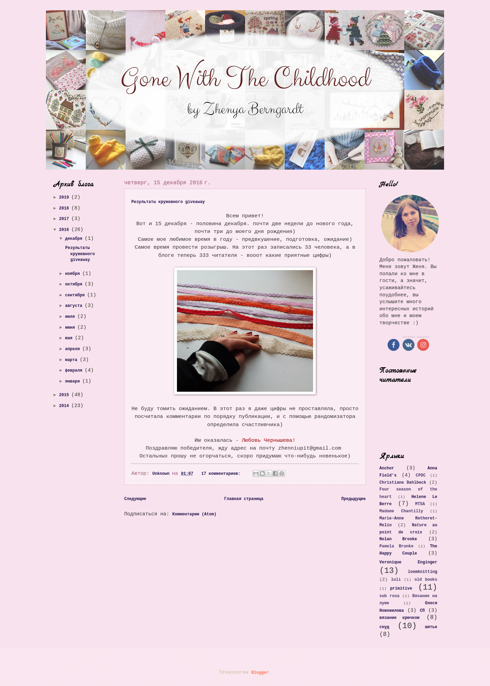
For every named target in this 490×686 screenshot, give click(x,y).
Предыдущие (353, 499)
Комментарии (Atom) (194, 514)
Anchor (386, 468)
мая (70, 338)
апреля (73, 349)
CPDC (421, 475)
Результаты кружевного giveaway (168, 202)
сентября (76, 295)
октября (75, 284)
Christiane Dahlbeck (402, 482)
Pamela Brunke (396, 546)
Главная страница (243, 499)
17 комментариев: (222, 473)
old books (425, 579)
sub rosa (389, 596)
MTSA (420, 504)
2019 (65, 197)
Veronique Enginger (408, 562)
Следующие (135, 499)
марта (72, 360)
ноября (73, 273)
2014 (65, 406)
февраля (75, 370)
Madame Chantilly (401, 511)
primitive (401, 588)
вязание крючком (399, 617)
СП (422, 610)
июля (71, 316)
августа (75, 305)
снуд (384, 627)
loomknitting (422, 572)
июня (71, 327)
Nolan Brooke (398, 539)
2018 (65, 208)
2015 (65, 395)
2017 (65, 219)
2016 (65, 230)
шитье (431, 627)
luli (396, 579)
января (73, 381)
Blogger (259, 672)
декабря (75, 238)
